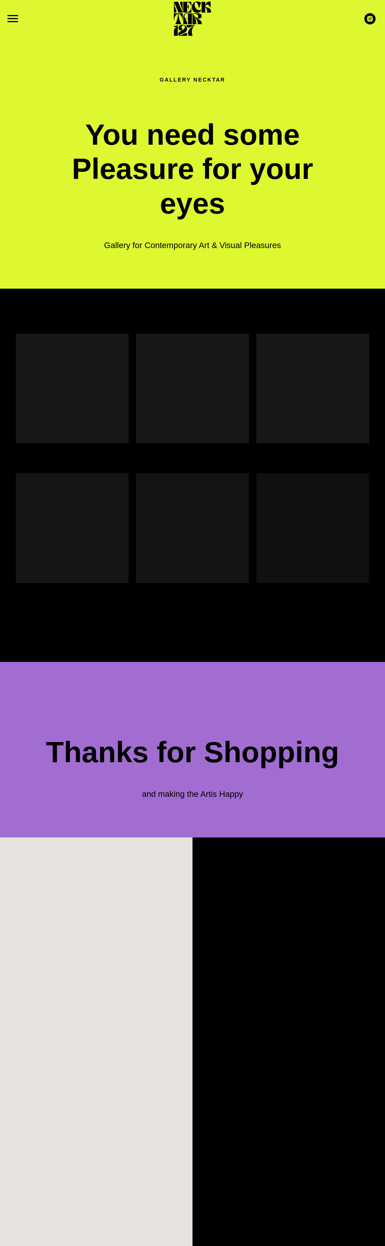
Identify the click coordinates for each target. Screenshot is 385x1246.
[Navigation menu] (13, 19)
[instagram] (370, 22)
